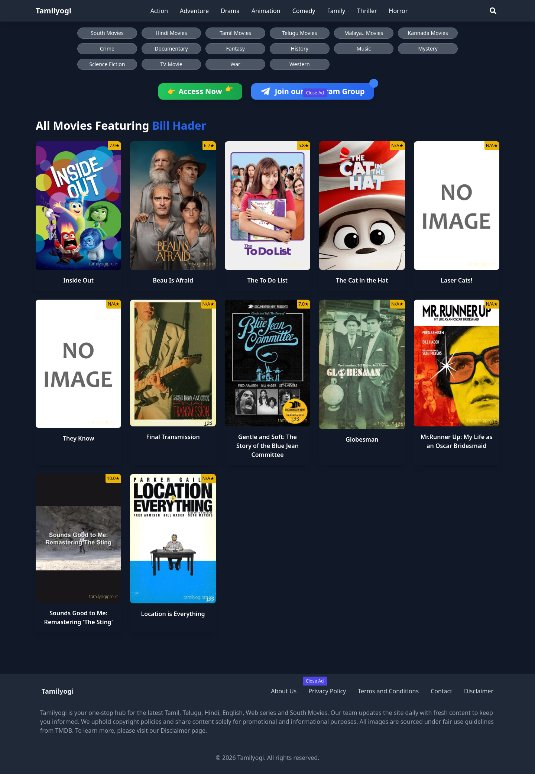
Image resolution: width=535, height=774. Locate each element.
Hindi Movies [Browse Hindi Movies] (171, 32)
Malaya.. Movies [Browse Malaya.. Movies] (363, 32)
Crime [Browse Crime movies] (107, 48)
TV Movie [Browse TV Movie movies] (171, 64)
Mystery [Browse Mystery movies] (427, 48)
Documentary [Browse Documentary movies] (171, 48)
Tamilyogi (53, 11)
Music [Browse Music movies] (364, 48)
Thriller (367, 11)
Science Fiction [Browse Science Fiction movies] (107, 64)
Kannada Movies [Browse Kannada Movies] (428, 32)
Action (159, 11)
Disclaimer (478, 691)
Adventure (194, 11)
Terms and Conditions (388, 691)
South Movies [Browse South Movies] (107, 32)
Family (336, 11)
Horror (398, 11)
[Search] (493, 10)
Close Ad (315, 93)
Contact (441, 691)
